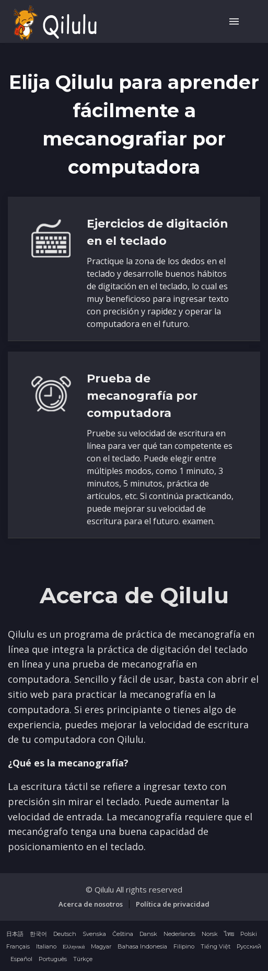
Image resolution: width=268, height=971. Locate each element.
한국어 (38, 934)
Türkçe (82, 959)
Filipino (183, 946)
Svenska (94, 934)
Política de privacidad (172, 904)
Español (21, 959)
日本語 (15, 934)
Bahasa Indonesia (142, 946)
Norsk (210, 934)
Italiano (46, 946)
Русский (249, 946)
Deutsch (64, 934)
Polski (248, 934)
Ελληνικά (74, 946)
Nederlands (179, 934)
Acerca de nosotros (91, 904)
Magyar (101, 946)
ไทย (229, 934)
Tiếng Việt (215, 946)
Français (18, 946)
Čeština (122, 934)
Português (53, 959)
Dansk (148, 934)
